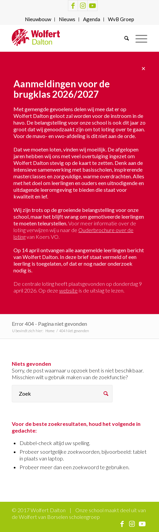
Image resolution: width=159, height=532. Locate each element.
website (68, 290)
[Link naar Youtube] (92, 5)
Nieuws (67, 19)
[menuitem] (38, 19)
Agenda (91, 19)
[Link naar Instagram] (82, 5)
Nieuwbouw (38, 19)
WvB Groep (121, 19)
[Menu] (138, 38)
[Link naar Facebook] (73, 5)
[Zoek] (123, 38)
